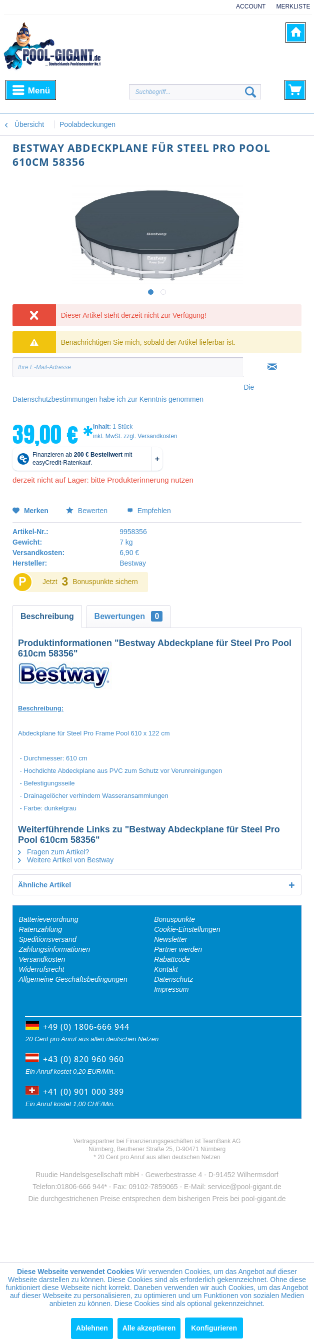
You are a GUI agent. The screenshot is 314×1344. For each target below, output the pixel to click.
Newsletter (170, 939)
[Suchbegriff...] (195, 91)
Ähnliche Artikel (44, 885)
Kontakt (166, 969)
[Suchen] (250, 92)
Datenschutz (173, 979)
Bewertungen (128, 616)
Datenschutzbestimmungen (55, 399)
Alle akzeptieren (149, 1328)
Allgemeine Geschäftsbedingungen (73, 979)
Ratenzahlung (40, 929)
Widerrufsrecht (41, 969)
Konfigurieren (214, 1328)
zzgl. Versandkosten (150, 436)
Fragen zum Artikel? (53, 852)
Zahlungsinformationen (54, 949)
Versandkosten (42, 959)
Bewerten (88, 511)
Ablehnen (92, 1328)
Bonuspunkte (174, 919)
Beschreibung (47, 616)
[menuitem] (248, 11)
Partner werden (178, 949)
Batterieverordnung (48, 919)
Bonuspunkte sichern (105, 582)
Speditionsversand (47, 939)
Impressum (171, 989)
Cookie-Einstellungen (187, 929)
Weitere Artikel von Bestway (66, 860)
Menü (31, 88)
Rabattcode (172, 959)
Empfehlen (149, 511)
